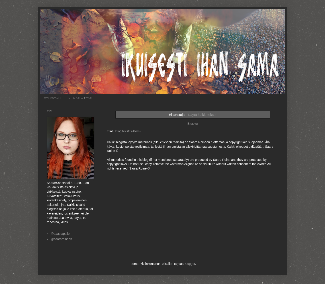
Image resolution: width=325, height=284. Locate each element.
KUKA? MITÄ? (80, 98)
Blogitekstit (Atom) (128, 131)
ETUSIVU (52, 98)
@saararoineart (61, 239)
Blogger (189, 264)
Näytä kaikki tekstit (202, 114)
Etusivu (193, 123)
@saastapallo (60, 233)
